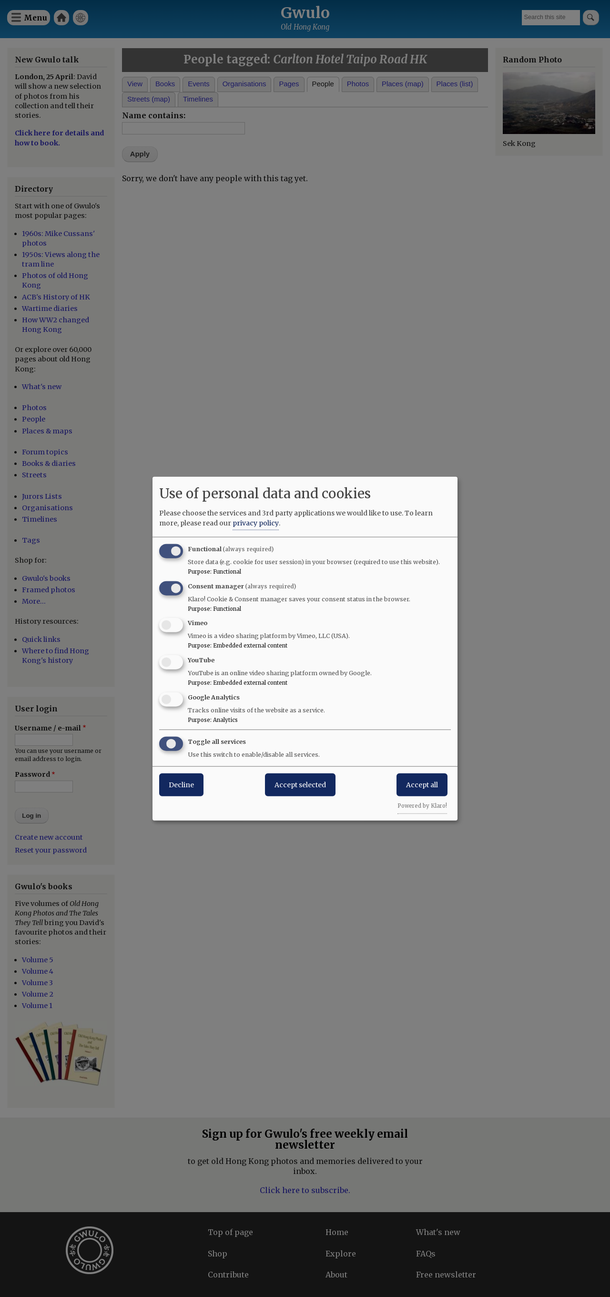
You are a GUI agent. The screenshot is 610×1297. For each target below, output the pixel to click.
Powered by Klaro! (422, 805)
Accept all (422, 784)
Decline (181, 784)
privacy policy (256, 522)
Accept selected (300, 784)
